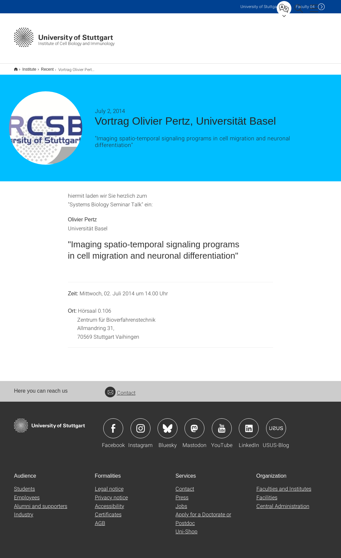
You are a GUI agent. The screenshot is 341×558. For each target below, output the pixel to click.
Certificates (108, 509)
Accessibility (109, 501)
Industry (23, 509)
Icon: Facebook (113, 424)
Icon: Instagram (141, 424)
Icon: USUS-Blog (276, 424)
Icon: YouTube (222, 424)
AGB (100, 518)
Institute (26, 67)
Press (181, 492)
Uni (260, 6)
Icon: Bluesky (167, 424)
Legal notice (109, 484)
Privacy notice (111, 492)
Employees (27, 492)
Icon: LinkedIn (249, 424)
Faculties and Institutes (283, 484)
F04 (305, 6)
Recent (43, 67)
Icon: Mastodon (194, 424)
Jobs (181, 501)
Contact (120, 388)
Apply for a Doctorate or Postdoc (203, 514)
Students (24, 484)
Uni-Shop (186, 526)
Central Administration (282, 501)
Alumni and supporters (40, 501)
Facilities (266, 492)
